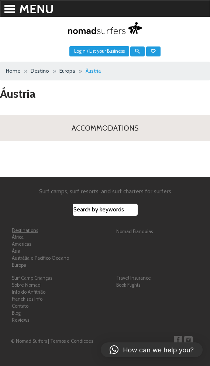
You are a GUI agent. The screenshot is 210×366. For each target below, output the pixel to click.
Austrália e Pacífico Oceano (40, 258)
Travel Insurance (133, 278)
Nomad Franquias (134, 231)
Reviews (20, 320)
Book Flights (128, 285)
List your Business (107, 51)
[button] (152, 349)
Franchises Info (27, 299)
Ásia (16, 251)
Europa (19, 265)
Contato (20, 306)
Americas (21, 244)
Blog (16, 313)
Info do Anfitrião (28, 292)
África (18, 237)
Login (80, 51)
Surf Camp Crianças (32, 278)
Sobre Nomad (26, 285)
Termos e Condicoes (71, 341)
